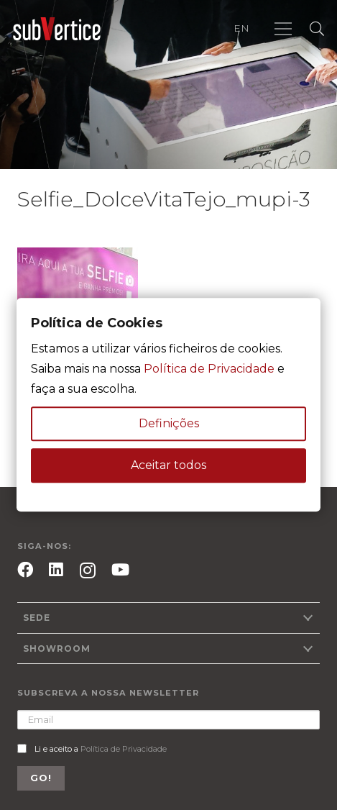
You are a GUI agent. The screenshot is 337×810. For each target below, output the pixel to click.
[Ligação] (56, 29)
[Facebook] (25, 570)
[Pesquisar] (317, 29)
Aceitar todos (168, 466)
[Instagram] (88, 571)
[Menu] (283, 29)
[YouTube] (120, 570)
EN (241, 28)
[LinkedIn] (56, 570)
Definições (169, 424)
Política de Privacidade (123, 749)
